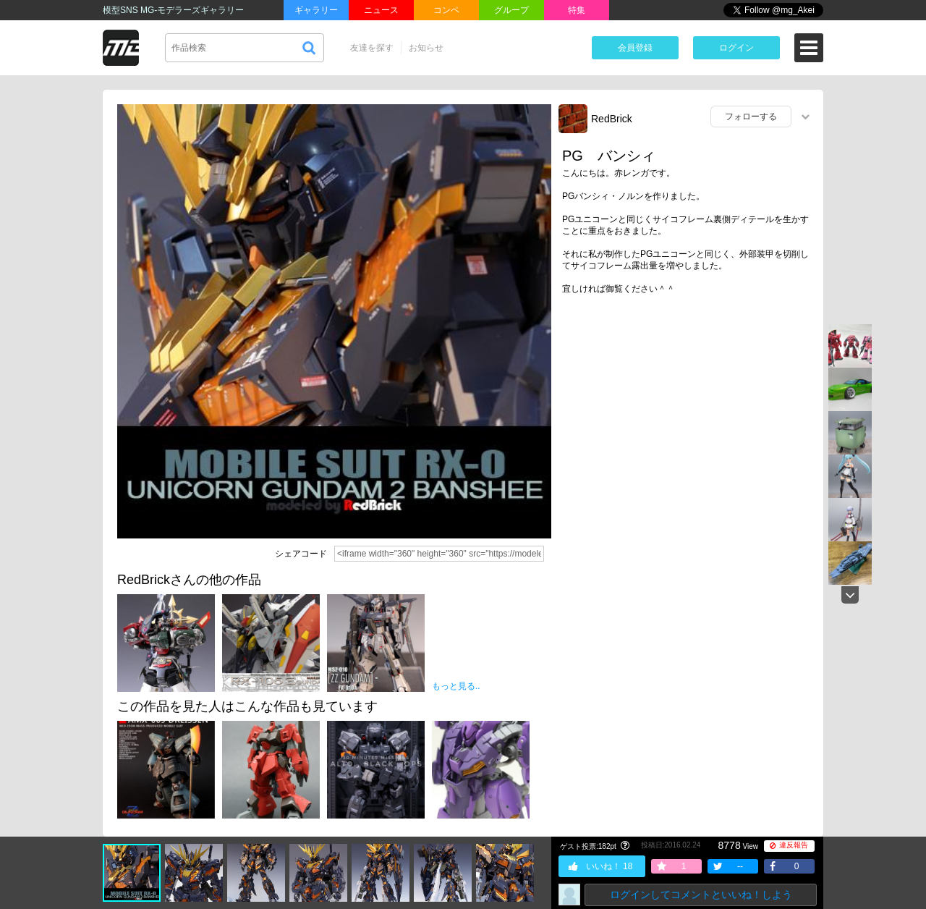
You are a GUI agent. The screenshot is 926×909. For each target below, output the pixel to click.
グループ (511, 10)
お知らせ (426, 48)
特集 (576, 10)
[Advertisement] (687, 417)
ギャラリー (316, 10)
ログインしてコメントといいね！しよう (701, 894)
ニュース (381, 10)
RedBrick (611, 118)
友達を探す (372, 48)
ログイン (736, 48)
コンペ (446, 10)
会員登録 (635, 48)
